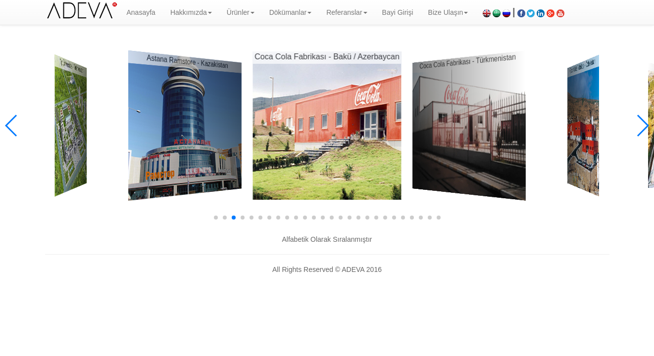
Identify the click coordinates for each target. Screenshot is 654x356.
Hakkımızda (191, 12)
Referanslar (346, 12)
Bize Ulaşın (448, 12)
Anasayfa (141, 12)
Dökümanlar (290, 12)
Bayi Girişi (397, 12)
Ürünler (240, 12)
